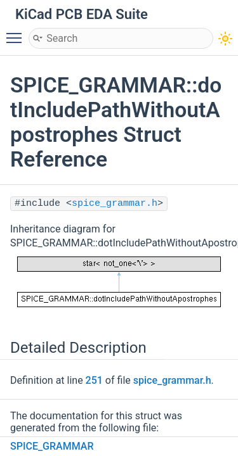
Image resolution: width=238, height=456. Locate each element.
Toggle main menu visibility (17, 32)
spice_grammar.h (114, 203)
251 (94, 380)
